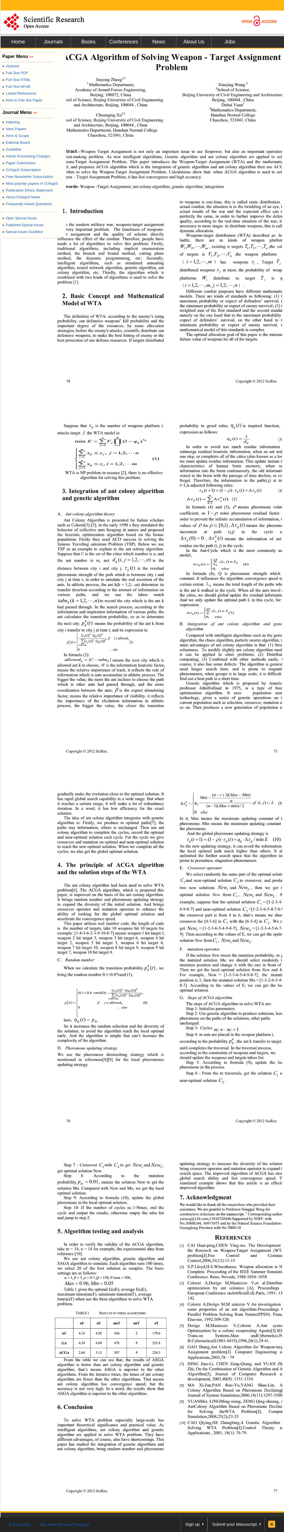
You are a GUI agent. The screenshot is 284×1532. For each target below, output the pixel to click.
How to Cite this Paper (22, 100)
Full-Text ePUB (16, 86)
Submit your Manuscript (234, 1524)
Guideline (11, 149)
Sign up (192, 1524)
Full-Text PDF (15, 73)
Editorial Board (16, 142)
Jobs (229, 42)
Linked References (19, 93)
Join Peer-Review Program (64, 1524)
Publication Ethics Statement (27, 190)
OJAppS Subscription (21, 170)
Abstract (10, 66)
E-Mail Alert (20, 1524)
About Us (193, 42)
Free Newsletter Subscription (27, 176)
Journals (53, 42)
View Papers (14, 129)
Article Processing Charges (26, 156)
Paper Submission (19, 163)
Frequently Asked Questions (27, 204)
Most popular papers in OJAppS (30, 183)
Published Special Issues (23, 225)
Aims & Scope (15, 136)
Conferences (123, 42)
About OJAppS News (21, 197)
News (158, 42)
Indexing (11, 122)
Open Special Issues (19, 218)
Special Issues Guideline (22, 232)
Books (88, 42)
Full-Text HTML (16, 80)
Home (18, 42)
